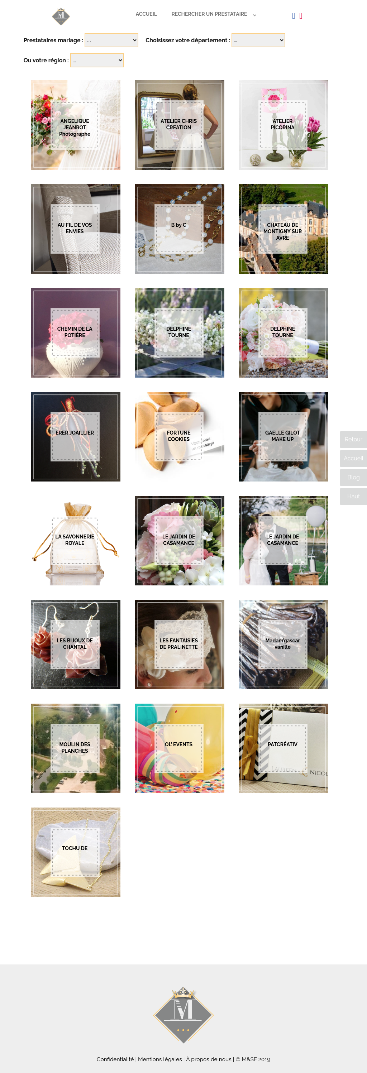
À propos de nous (209, 1059)
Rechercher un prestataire (209, 14)
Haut (353, 496)
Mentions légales (160, 1059)
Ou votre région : (46, 60)
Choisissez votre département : (188, 40)
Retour (353, 439)
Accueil (146, 14)
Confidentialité (115, 1059)
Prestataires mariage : (54, 40)
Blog (353, 477)
